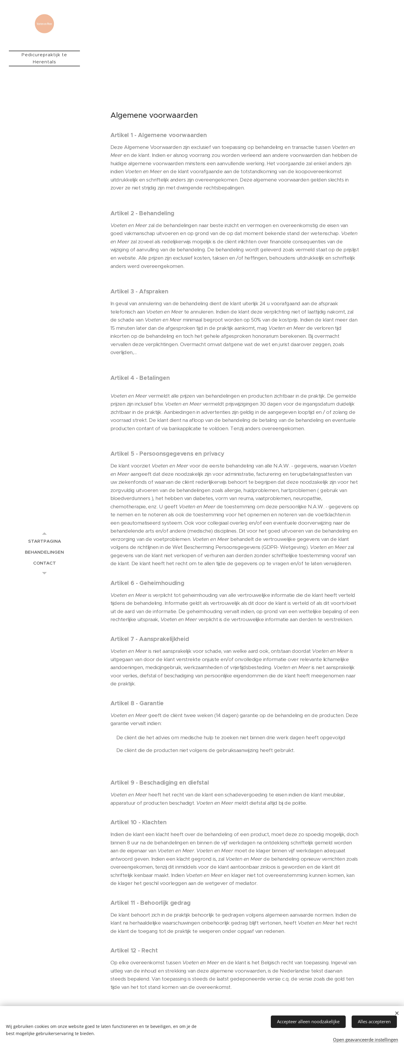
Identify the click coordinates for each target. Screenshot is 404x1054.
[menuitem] (44, 541)
